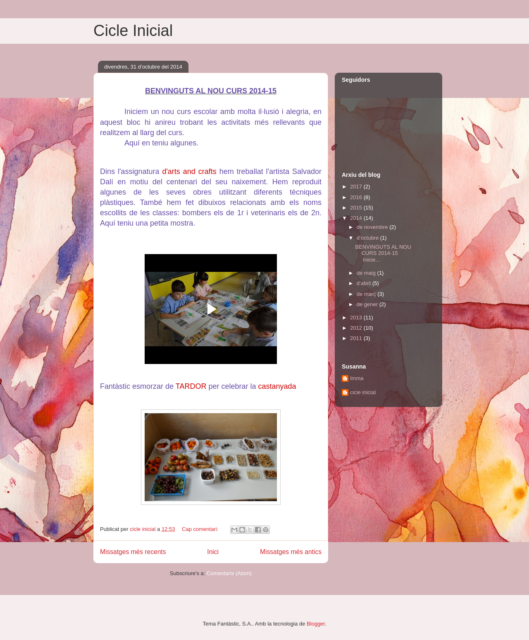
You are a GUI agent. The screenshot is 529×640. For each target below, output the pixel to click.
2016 (357, 197)
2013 (357, 317)
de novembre (373, 227)
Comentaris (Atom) (229, 573)
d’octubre (368, 238)
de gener (368, 304)
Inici (213, 551)
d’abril (364, 283)
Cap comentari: (201, 529)
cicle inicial (363, 392)
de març (367, 294)
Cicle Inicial (133, 30)
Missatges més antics (291, 551)
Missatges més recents (133, 551)
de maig (367, 273)
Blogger (316, 624)
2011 (357, 338)
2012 (357, 328)
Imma (357, 378)
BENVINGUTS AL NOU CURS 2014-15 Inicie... (383, 253)
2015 (357, 208)
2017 (357, 186)
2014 (357, 218)
